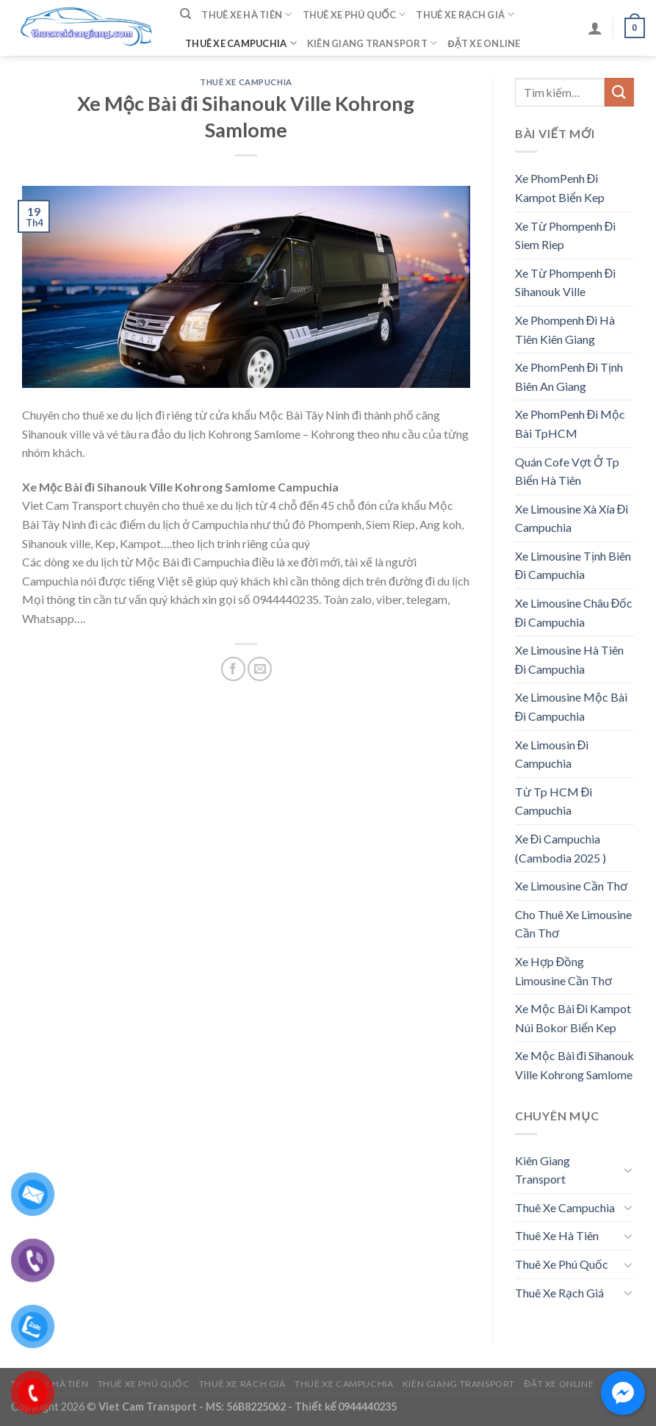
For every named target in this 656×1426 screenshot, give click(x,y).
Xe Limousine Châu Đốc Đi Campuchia (574, 612)
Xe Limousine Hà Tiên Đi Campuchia (569, 659)
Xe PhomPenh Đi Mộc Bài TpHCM (570, 423)
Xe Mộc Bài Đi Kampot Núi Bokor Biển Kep (573, 1017)
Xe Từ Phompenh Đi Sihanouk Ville (565, 282)
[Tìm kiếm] (185, 14)
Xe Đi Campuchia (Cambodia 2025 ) (560, 848)
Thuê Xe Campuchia (241, 43)
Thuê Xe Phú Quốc (354, 14)
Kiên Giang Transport (372, 43)
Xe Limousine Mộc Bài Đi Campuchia (571, 706)
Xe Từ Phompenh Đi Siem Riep (565, 235)
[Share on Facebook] (233, 669)
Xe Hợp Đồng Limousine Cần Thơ (563, 970)
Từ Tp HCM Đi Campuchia (554, 801)
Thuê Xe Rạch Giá (465, 14)
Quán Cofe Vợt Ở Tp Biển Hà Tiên (567, 471)
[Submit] (619, 92)
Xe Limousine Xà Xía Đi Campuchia (572, 518)
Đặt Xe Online (483, 43)
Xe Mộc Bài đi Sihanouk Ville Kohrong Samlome (574, 1064)
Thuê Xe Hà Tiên (246, 14)
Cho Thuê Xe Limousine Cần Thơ (573, 923)
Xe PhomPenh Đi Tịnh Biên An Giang (569, 376)
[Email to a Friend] (260, 669)
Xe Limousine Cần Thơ (571, 886)
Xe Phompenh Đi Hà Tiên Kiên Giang (565, 329)
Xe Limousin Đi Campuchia (552, 754)
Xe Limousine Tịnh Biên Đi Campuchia (573, 565)
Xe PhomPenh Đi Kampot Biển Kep (560, 187)
